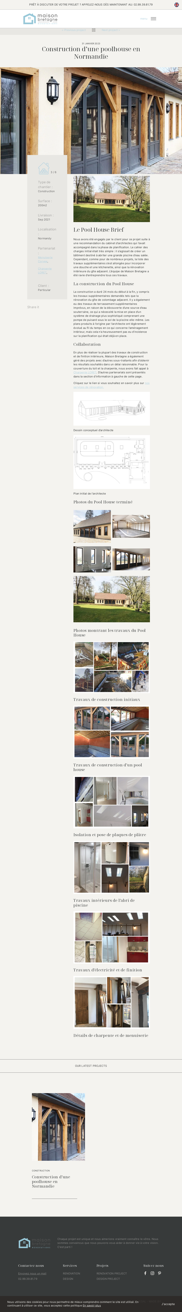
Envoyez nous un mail (32, 1273)
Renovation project (112, 1273)
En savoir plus (92, 1305)
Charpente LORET (84, 372)
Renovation (71, 1273)
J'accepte (168, 1304)
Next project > (111, 30)
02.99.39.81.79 (143, 4)
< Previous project (74, 30)
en (176, 4)
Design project (108, 1279)
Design (68, 1279)
